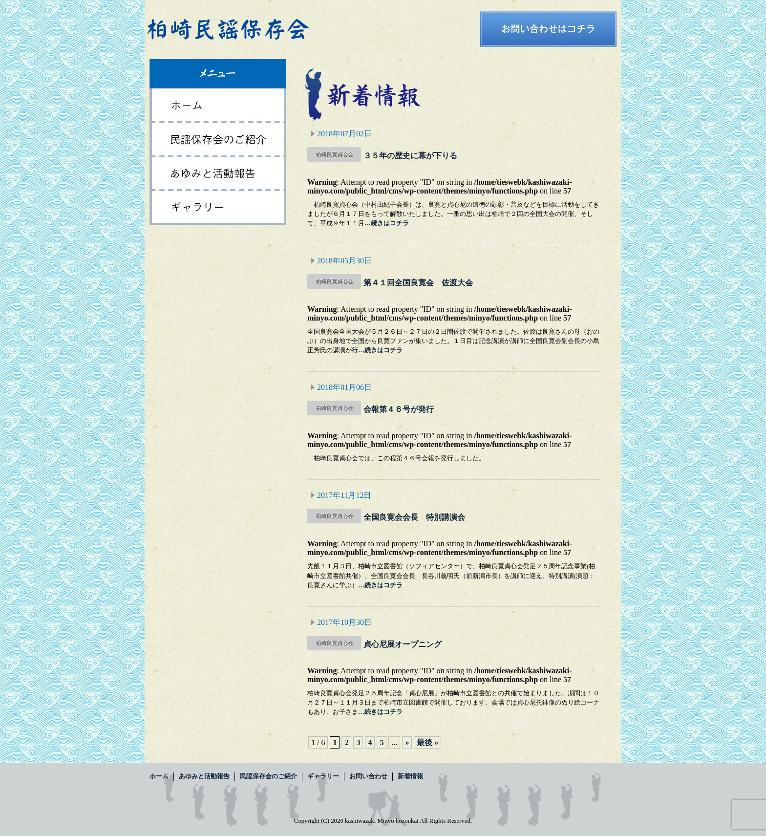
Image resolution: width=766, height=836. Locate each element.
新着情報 (410, 776)
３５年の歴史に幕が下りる (410, 155)
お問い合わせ (368, 776)
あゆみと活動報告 (217, 174)
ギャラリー (217, 208)
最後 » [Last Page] (427, 742)
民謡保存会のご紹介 (217, 140)
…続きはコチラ (386, 223)
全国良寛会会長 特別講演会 (414, 517)
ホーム (217, 105)
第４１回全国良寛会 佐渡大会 (418, 283)
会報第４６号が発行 (398, 409)
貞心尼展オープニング (402, 644)
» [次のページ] (407, 742)
